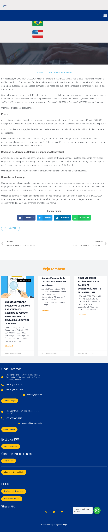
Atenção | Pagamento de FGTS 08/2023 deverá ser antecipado (53, 281)
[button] (105, 16)
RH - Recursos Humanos (61, 72)
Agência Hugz (61, 525)
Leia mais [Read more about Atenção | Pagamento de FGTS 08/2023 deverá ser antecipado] (45, 310)
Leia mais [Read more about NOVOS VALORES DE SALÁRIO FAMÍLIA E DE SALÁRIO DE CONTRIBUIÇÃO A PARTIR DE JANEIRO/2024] (82, 315)
